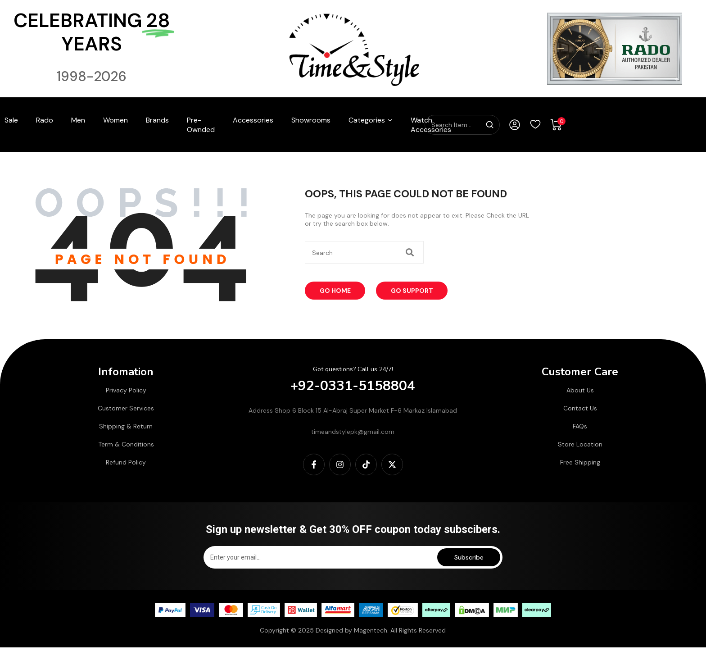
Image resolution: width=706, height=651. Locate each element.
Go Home (337, 291)
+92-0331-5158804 (353, 385)
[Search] (489, 124)
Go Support (416, 291)
